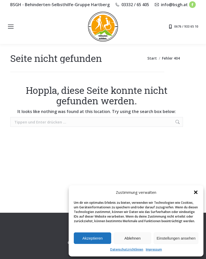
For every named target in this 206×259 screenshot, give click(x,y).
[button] (195, 192)
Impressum (154, 249)
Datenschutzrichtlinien (126, 249)
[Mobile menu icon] (11, 27)
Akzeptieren (92, 238)
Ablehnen (132, 238)
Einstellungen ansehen (176, 238)
